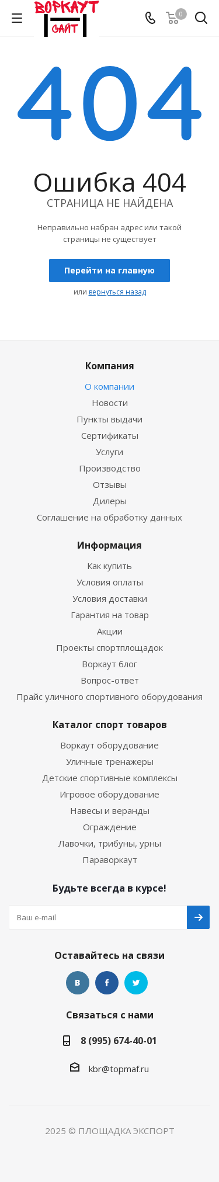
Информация (109, 545)
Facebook (107, 982)
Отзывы (110, 484)
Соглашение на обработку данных (109, 517)
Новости (110, 402)
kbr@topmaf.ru (119, 1068)
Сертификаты (109, 435)
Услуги (109, 451)
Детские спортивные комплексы (110, 778)
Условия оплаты (110, 582)
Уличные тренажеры (110, 761)
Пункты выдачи (109, 419)
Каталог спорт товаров (110, 724)
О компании (109, 386)
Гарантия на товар (110, 615)
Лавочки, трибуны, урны (109, 843)
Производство (110, 468)
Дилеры (110, 501)
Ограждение (110, 827)
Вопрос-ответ (110, 680)
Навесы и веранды (110, 810)
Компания (109, 365)
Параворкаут (109, 859)
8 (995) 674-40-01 (119, 1040)
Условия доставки (109, 598)
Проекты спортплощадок (109, 647)
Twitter (136, 982)
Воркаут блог (109, 664)
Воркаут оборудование (109, 745)
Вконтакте (77, 982)
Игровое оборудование (109, 794)
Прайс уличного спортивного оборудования (109, 696)
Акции (110, 631)
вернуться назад (117, 292)
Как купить (109, 565)
